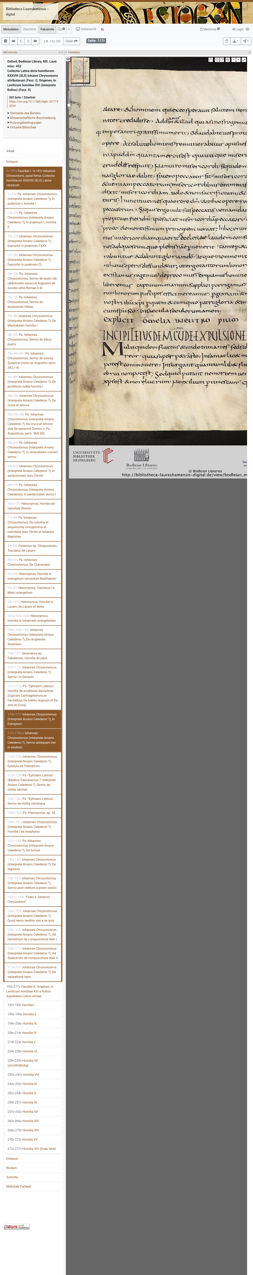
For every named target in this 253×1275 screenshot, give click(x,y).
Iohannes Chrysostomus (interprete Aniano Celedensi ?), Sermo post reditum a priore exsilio (32, 883)
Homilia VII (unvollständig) (23, 1063)
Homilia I (21, 1005)
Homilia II (22, 1014)
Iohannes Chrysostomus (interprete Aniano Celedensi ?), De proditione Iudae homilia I (32, 381)
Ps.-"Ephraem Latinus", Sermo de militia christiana (31, 801)
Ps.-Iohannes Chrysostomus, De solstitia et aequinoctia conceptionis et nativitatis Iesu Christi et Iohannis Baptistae (31, 527)
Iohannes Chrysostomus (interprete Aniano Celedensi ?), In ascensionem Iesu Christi (31, 470)
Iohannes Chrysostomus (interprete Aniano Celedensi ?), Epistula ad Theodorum (32, 761)
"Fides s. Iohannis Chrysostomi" (29, 899)
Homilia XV (23, 1139)
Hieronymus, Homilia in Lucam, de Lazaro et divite (30, 604)
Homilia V (22, 1042)
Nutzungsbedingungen (26, 123)
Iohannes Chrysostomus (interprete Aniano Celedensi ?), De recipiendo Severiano (31, 637)
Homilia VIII (23, 1075)
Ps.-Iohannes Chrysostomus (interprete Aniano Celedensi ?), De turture (31, 845)
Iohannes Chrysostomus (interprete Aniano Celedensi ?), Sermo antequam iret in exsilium (32, 740)
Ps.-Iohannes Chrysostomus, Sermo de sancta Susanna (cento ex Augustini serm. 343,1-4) (32, 361)
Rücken (11, 1168)
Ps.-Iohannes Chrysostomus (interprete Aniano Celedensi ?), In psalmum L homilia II (32, 220)
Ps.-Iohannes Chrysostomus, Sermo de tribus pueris (30, 339)
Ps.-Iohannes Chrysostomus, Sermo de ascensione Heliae (25, 302)
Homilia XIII (23, 1121)
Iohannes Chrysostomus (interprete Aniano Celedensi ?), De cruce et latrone (32, 400)
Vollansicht (86, 29)
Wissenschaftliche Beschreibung (33, 118)
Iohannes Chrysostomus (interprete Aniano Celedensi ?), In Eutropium (32, 719)
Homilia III (22, 1023)
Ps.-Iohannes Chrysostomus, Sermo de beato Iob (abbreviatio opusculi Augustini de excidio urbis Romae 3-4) (32, 281)
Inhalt (10, 151)
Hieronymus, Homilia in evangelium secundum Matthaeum (32, 576)
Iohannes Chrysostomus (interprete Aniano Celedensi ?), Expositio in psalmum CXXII (30, 241)
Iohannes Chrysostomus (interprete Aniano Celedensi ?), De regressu (32, 864)
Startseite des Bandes (25, 113)
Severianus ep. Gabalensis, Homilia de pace (27, 656)
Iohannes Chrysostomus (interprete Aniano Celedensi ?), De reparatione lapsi (32, 972)
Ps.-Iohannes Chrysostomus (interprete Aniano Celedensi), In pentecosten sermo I (32, 489)
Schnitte (12, 1177)
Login (238, 29)
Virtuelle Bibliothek (23, 127)
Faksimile (47, 29)
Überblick (29, 29)
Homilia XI (22, 1102)
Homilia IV (22, 1033)
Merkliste (210, 29)
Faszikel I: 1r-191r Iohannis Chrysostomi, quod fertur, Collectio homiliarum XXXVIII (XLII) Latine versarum (30, 178)
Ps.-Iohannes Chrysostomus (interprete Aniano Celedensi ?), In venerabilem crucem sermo (33, 450)
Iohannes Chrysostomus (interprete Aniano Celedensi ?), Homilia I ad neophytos (32, 826)
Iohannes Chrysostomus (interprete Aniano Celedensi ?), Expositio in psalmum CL (30, 259)
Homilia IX (22, 1084)
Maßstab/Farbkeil (18, 1186)
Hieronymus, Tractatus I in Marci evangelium (31, 590)
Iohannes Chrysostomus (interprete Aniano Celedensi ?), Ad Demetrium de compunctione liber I (32, 934)
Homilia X (22, 1093)
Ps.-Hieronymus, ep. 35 (31, 813)
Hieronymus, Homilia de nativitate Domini (31, 506)
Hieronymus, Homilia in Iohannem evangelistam (32, 618)
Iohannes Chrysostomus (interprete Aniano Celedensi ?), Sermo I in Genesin (32, 672)
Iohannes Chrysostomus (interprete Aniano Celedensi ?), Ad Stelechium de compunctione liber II (33, 953)
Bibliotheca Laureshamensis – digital (27, 11)
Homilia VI (22, 1051)
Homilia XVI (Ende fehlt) (32, 1149)
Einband (12, 162)
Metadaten (11, 29)
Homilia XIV (23, 1130)
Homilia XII (23, 1112)
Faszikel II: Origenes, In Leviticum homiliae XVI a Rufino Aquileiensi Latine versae (29, 991)
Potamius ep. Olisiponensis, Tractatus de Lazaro (32, 548)
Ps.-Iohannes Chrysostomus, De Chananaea (29, 562)
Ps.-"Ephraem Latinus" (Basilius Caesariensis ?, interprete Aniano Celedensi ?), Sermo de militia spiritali (32, 782)
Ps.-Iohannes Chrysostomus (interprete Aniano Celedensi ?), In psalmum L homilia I (32, 198)
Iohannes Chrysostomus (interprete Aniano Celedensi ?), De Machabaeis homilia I (32, 320)
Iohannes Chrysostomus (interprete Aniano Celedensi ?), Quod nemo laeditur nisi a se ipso (32, 915)
